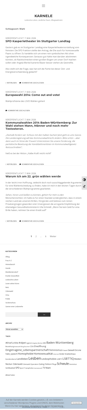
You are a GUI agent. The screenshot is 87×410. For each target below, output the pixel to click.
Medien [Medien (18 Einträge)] (77, 359)
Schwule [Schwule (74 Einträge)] (63, 363)
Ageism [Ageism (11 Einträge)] (29, 343)
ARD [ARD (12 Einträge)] (44, 343)
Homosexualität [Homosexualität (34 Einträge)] (43, 353)
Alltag (8, 257)
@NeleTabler (10, 375)
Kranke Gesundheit (12, 276)
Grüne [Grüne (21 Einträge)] (78, 350)
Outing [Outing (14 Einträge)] (41, 364)
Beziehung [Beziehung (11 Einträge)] (10, 346)
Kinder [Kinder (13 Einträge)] (61, 354)
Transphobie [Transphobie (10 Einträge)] (29, 368)
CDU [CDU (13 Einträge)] (32, 346)
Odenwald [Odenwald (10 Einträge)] (26, 364)
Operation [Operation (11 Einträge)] (34, 364)
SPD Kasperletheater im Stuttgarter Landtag (38, 41)
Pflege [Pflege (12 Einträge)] (54, 364)
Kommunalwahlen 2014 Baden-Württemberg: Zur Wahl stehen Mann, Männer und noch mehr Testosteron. (41, 125)
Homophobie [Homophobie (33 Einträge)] (25, 353)
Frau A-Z (9, 260)
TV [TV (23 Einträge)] (44, 367)
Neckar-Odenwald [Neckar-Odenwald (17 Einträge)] (14, 364)
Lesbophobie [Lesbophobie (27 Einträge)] (48, 358)
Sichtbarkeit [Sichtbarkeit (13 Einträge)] (10, 368)
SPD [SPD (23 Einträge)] (17, 367)
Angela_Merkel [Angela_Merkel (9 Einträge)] (37, 343)
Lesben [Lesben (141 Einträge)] (34, 358)
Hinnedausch (10, 264)
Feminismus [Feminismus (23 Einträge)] (55, 350)
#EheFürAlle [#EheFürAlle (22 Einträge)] (12, 342)
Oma (7, 295)
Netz (7, 287)
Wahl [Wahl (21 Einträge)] (48, 367)
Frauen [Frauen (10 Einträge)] (64, 350)
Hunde (8, 268)
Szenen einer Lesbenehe (14, 306)
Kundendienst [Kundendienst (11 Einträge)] (11, 359)
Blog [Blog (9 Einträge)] (22, 346)
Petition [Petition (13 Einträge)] (48, 364)
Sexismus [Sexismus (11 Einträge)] (73, 364)
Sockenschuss (10, 303)
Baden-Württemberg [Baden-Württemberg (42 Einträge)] (59, 342)
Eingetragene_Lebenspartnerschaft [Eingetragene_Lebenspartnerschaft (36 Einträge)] (27, 350)
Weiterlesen (12, 83)
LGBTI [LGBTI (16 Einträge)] (59, 359)
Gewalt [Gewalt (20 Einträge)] (71, 350)
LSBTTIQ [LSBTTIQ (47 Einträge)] (68, 358)
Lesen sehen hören (12, 283)
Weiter (53, 236)
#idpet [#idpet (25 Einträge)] (22, 342)
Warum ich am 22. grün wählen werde (33, 176)
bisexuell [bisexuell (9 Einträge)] (17, 346)
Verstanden (76, 403)
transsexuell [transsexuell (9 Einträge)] (38, 368)
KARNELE (44, 16)
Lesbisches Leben (12, 280)
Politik (8, 299)
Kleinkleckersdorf (12, 272)
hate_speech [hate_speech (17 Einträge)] (11, 353)
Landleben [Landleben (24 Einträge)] (22, 358)
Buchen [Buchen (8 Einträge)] (27, 346)
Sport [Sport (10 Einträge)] (22, 368)
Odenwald (9, 291)
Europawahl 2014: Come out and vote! (33, 95)
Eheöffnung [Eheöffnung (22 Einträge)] (40, 346)
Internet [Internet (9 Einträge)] (56, 354)
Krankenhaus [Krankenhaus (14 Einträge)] (70, 354)
